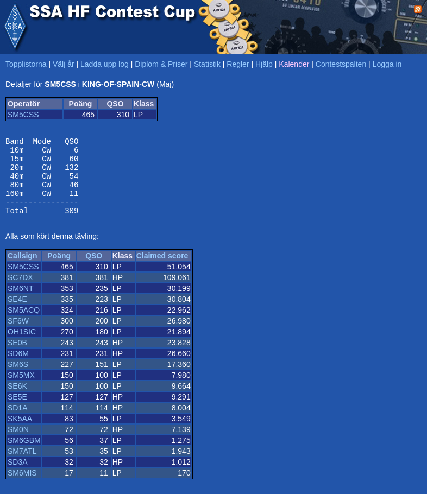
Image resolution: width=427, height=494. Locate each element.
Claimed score (162, 270)
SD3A (18, 476)
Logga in (387, 64)
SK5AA (20, 433)
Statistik (207, 64)
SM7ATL (22, 465)
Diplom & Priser (161, 64)
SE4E (17, 313)
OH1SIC (22, 346)
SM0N (18, 444)
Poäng (59, 270)
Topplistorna (26, 64)
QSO (93, 270)
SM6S (18, 379)
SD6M (18, 368)
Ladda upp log (104, 64)
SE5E (17, 411)
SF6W (18, 335)
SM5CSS (23, 114)
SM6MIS (22, 487)
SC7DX (20, 292)
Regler (238, 64)
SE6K (17, 400)
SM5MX (21, 389)
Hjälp (264, 64)
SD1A (18, 422)
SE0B (17, 357)
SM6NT (20, 303)
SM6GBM (24, 455)
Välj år (63, 64)
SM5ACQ (24, 324)
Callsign (22, 270)
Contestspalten (341, 64)
